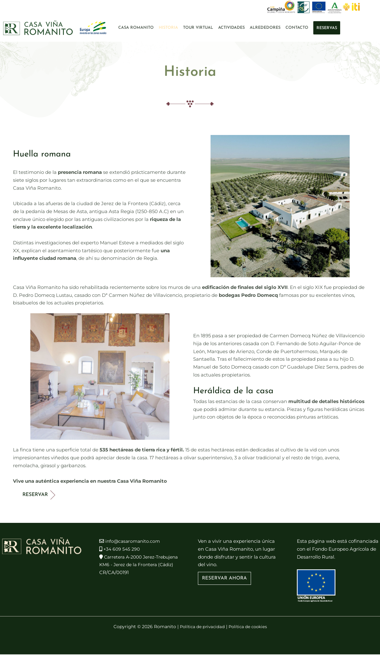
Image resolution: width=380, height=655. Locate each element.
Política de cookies (249, 627)
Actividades (231, 28)
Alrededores (265, 28)
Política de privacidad (200, 627)
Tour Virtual (198, 28)
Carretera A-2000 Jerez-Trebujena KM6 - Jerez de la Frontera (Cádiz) (132, 565)
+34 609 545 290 (122, 550)
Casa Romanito (136, 28)
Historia (168, 28)
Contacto (296, 28)
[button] (224, 578)
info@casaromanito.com (134, 542)
